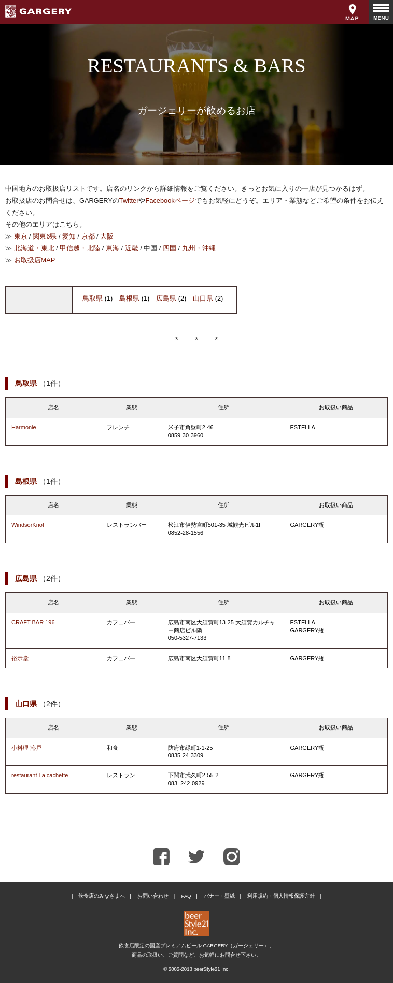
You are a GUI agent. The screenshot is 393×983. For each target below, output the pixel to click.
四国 (169, 248)
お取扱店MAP (34, 260)
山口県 (203, 298)
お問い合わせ (153, 896)
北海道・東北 (34, 248)
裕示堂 (20, 658)
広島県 (166, 298)
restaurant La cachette (39, 775)
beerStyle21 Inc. (211, 969)
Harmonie (23, 427)
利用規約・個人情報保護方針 (281, 896)
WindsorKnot (27, 525)
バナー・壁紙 (219, 896)
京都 (88, 236)
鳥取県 (92, 298)
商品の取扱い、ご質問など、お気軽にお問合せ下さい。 (196, 955)
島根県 (129, 298)
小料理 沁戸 (26, 747)
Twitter (129, 200)
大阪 (107, 236)
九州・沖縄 (199, 248)
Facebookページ (169, 200)
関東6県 (45, 236)
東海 (112, 248)
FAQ (186, 896)
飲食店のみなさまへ (101, 896)
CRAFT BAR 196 (33, 622)
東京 (20, 236)
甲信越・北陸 (80, 248)
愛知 (69, 236)
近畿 (131, 248)
